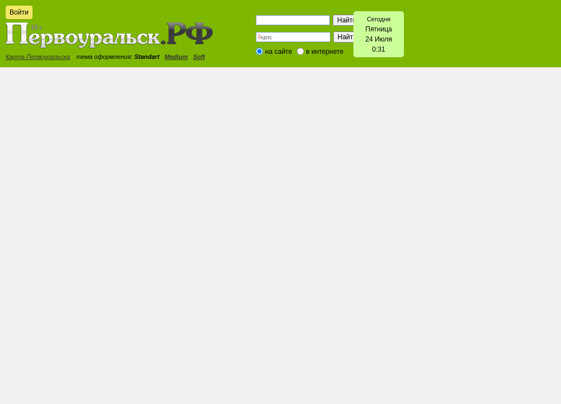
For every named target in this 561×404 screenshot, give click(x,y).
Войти (19, 12)
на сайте (278, 52)
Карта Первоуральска (38, 56)
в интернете (324, 52)
